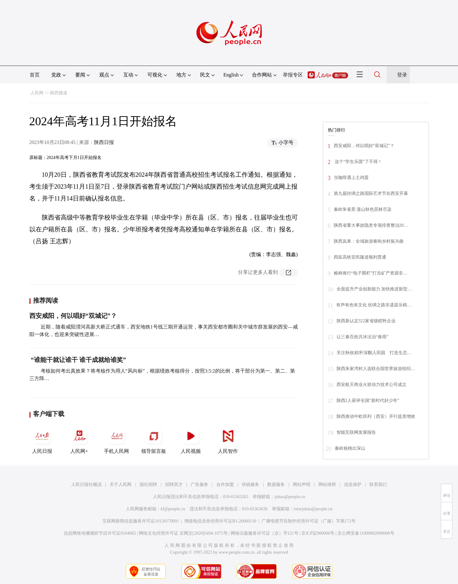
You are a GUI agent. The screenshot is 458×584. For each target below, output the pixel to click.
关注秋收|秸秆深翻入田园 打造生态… (374, 352)
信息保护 (353, 484)
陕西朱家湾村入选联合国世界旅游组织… (376, 368)
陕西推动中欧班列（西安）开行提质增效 (376, 416)
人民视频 (191, 439)
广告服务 (199, 484)
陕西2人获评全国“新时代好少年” (368, 400)
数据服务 (276, 484)
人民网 (36, 93)
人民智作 (228, 439)
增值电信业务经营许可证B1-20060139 (220, 521)
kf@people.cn (173, 509)
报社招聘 (148, 484)
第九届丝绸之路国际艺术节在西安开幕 (371, 193)
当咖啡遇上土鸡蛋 (351, 177)
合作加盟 (225, 484)
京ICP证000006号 (317, 533)
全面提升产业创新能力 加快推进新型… (374, 289)
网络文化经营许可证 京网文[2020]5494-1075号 (183, 533)
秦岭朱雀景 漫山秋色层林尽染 (363, 209)
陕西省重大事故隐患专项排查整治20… (371, 225)
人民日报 (42, 439)
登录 (402, 74)
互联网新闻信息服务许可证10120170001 (140, 521)
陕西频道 (58, 93)
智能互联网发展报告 (356, 432)
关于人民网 (120, 484)
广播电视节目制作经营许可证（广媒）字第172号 (309, 521)
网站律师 (327, 484)
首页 (35, 74)
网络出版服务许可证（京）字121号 (264, 533)
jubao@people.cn (289, 496)
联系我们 (378, 484)
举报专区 (293, 74)
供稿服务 (250, 484)
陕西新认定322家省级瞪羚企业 (366, 321)
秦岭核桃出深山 (350, 448)
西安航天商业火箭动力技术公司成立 (371, 384)
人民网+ (79, 439)
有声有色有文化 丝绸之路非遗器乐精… (374, 305)
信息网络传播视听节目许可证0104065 (100, 533)
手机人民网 (116, 439)
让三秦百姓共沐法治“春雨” (362, 336)
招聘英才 (174, 484)
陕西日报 (104, 142)
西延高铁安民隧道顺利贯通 (360, 257)
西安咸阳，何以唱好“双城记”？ (73, 315)
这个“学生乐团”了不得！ (358, 161)
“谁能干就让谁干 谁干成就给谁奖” (78, 359)
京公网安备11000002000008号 (365, 533)
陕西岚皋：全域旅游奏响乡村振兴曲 (369, 241)
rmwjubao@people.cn (313, 509)
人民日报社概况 (86, 484)
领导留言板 (153, 439)
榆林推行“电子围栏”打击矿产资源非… (370, 273)
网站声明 (301, 484)
